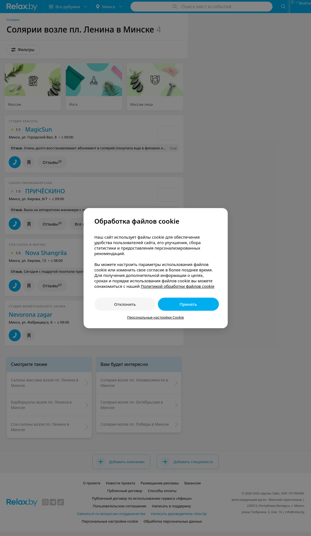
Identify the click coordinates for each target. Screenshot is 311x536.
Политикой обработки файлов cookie (177, 286)
